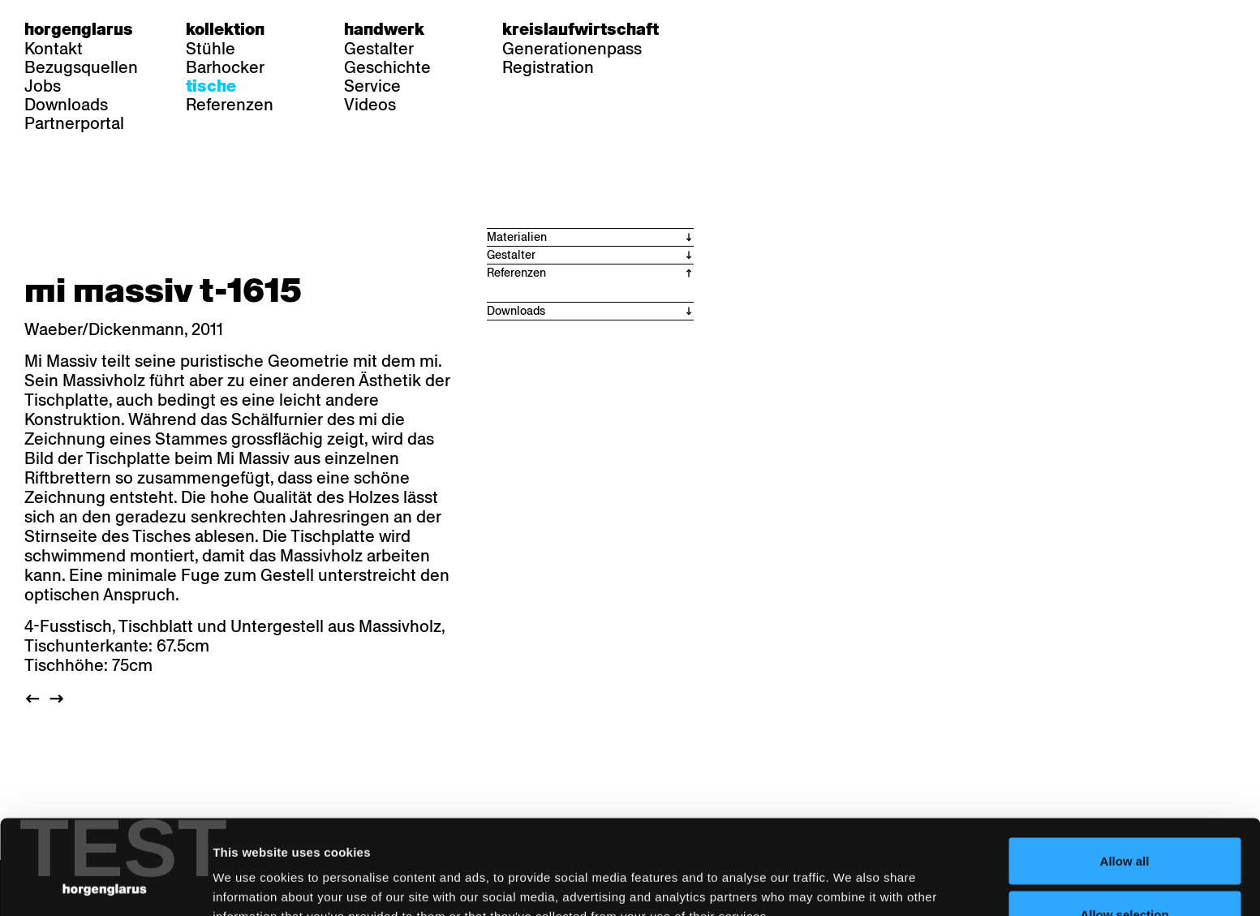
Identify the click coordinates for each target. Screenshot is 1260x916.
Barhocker (225, 67)
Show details (848, 874)
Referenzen (229, 105)
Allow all (1125, 766)
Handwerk (384, 29)
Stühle (210, 49)
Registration (548, 67)
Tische (211, 86)
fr (753, 29)
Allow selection (1124, 820)
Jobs (42, 86)
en (784, 29)
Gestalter (379, 49)
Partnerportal (74, 123)
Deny (1125, 872)
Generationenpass (572, 49)
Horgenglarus (78, 29)
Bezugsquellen (81, 67)
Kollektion (225, 29)
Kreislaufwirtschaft (580, 29)
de (722, 29)
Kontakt (53, 49)
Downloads (66, 105)
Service (372, 86)
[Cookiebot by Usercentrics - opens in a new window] (105, 884)
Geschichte (387, 67)
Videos (370, 105)
